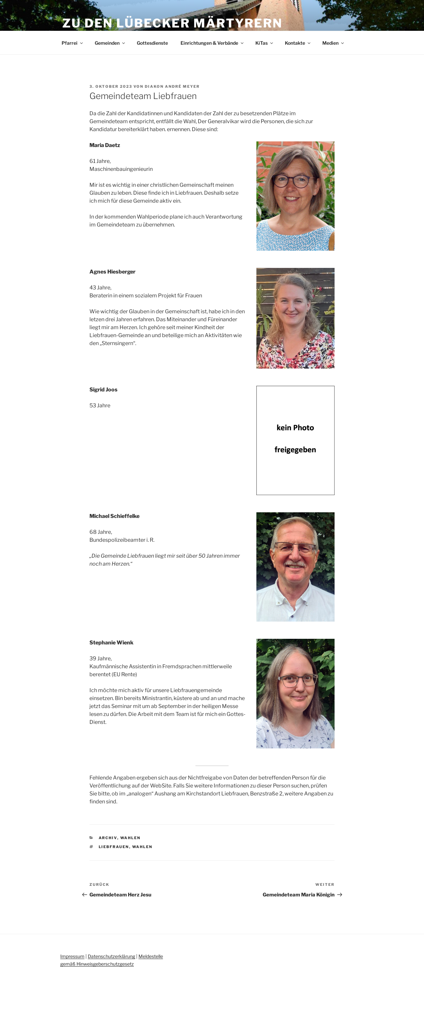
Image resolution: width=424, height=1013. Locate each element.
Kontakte (298, 43)
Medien (333, 43)
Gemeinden (110, 43)
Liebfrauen (114, 846)
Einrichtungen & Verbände (212, 43)
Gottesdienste (152, 43)
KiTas (264, 43)
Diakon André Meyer (172, 86)
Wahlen (130, 838)
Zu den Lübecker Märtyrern (172, 23)
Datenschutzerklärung (111, 956)
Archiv (108, 838)
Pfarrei (73, 43)
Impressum (72, 956)
